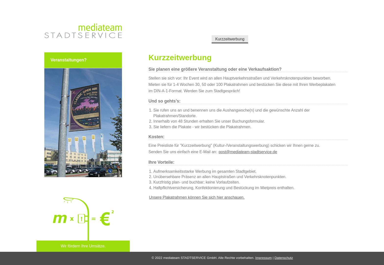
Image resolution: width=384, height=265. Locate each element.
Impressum (263, 258)
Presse (272, 35)
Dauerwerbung (186, 35)
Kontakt (292, 35)
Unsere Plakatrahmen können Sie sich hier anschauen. (196, 197)
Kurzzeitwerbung (220, 35)
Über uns (250, 35)
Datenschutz (284, 258)
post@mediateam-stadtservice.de (248, 152)
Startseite (157, 35)
